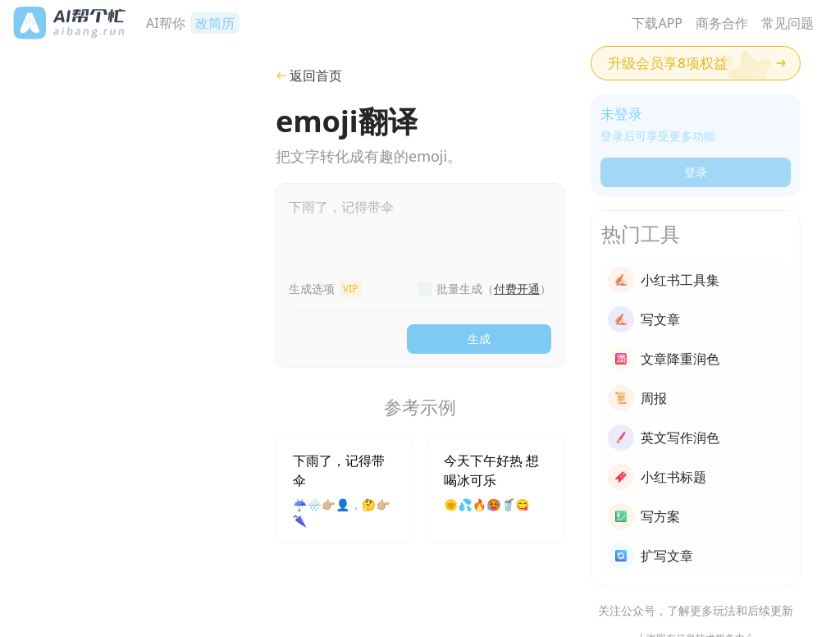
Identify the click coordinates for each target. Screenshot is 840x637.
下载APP (657, 23)
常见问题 (787, 23)
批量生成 (493, 288)
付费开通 (517, 288)
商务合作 (722, 23)
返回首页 (309, 75)
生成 (479, 338)
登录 (695, 172)
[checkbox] (424, 289)
